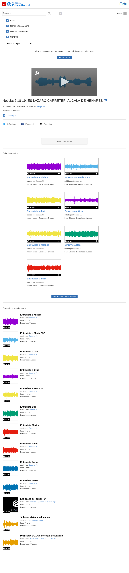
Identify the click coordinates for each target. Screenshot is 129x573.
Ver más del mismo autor (64, 296)
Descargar (11, 115)
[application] (64, 82)
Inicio (12, 20)
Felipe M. (41, 106)
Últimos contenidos (19, 31)
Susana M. (40, 181)
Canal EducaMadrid (19, 26)
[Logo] (37, 73)
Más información (64, 141)
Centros (14, 37)
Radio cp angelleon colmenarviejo (42, 502)
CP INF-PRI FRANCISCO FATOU (42, 539)
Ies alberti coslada (36, 520)
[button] (64, 82)
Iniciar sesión (64, 57)
